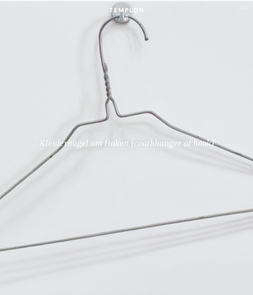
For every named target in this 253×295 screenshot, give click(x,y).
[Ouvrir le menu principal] (243, 7)
